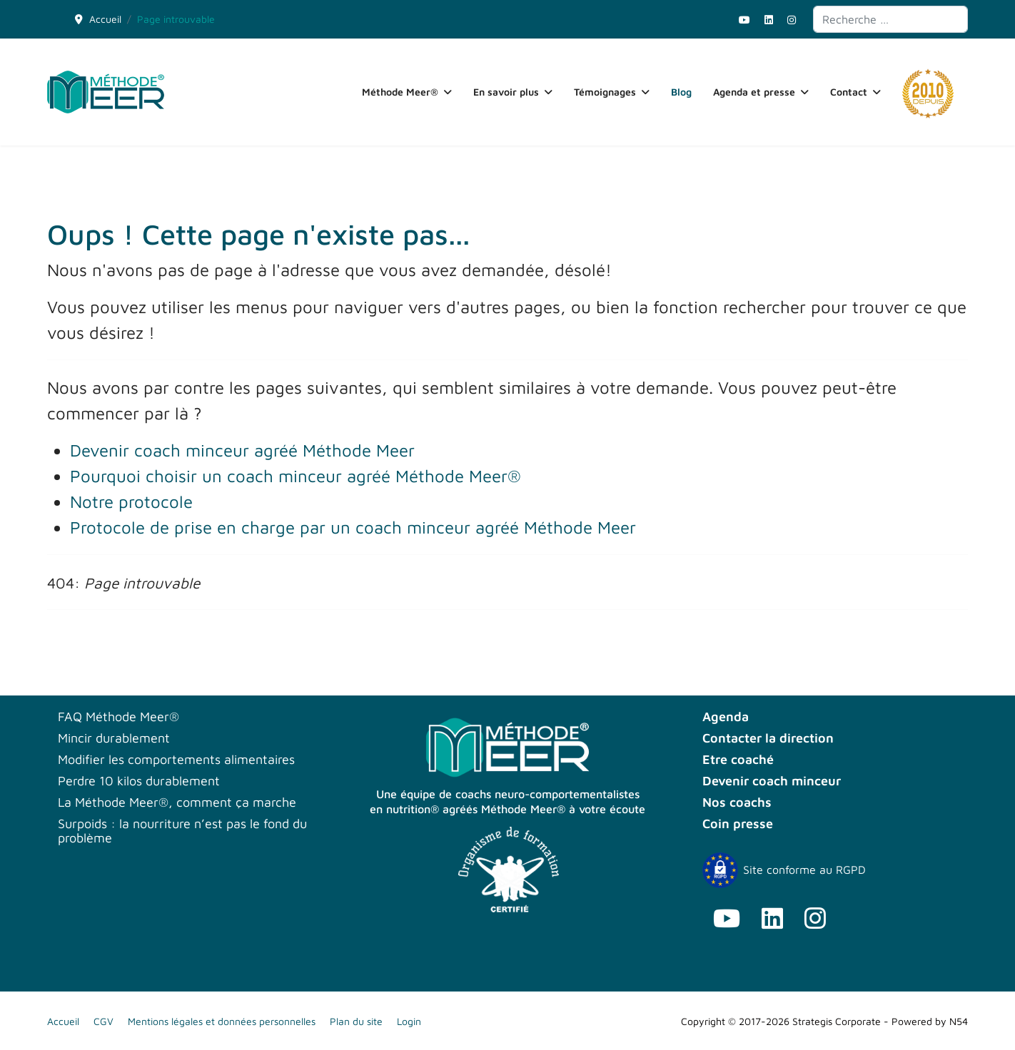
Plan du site (356, 1021)
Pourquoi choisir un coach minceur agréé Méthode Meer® (295, 476)
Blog (681, 92)
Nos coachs (737, 802)
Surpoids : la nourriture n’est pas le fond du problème (182, 831)
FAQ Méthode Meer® (118, 717)
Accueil (63, 1021)
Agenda (725, 717)
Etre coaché (738, 760)
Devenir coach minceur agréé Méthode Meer (242, 450)
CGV (103, 1021)
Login (409, 1021)
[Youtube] (744, 20)
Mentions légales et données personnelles (221, 1021)
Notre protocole (131, 501)
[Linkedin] (768, 20)
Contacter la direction (768, 738)
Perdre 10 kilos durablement (139, 781)
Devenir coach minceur (771, 781)
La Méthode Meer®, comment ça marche (177, 802)
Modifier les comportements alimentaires (176, 760)
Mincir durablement (114, 738)
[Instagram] (791, 20)
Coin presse (737, 824)
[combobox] (890, 19)
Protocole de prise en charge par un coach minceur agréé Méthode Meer (353, 527)
